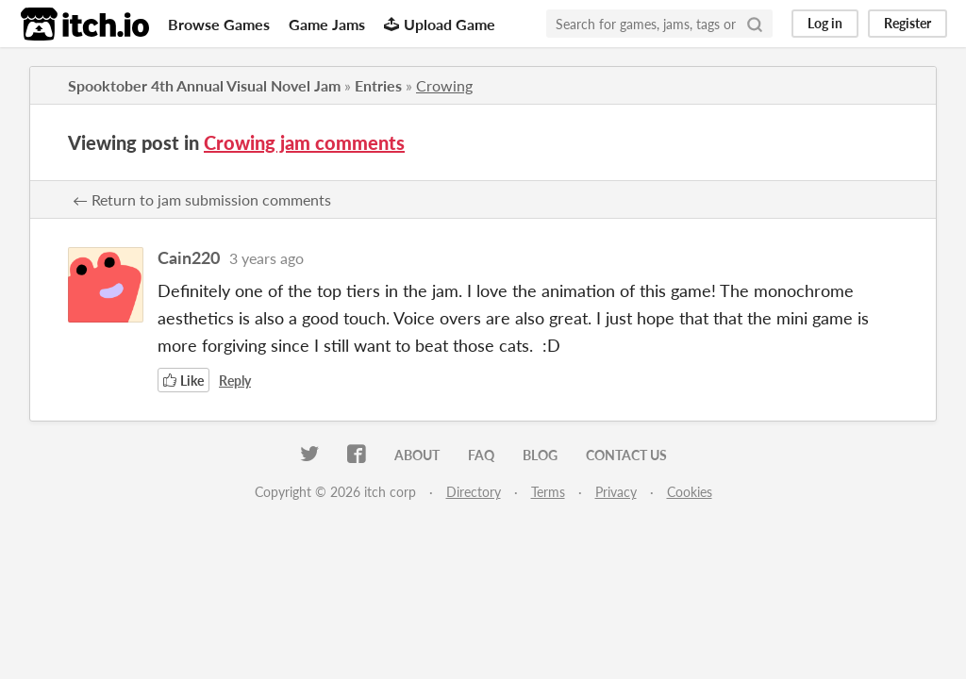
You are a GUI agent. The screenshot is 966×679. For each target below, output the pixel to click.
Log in (825, 23)
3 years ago (266, 258)
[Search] (755, 23)
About (417, 455)
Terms (548, 492)
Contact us (626, 455)
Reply (235, 381)
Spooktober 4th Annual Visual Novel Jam (204, 85)
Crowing (444, 85)
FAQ (481, 455)
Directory (473, 492)
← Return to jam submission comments (202, 199)
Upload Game (439, 24)
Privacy (616, 492)
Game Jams (327, 24)
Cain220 (189, 257)
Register (907, 23)
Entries (378, 85)
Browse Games (219, 24)
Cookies (689, 492)
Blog (540, 455)
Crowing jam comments (304, 142)
